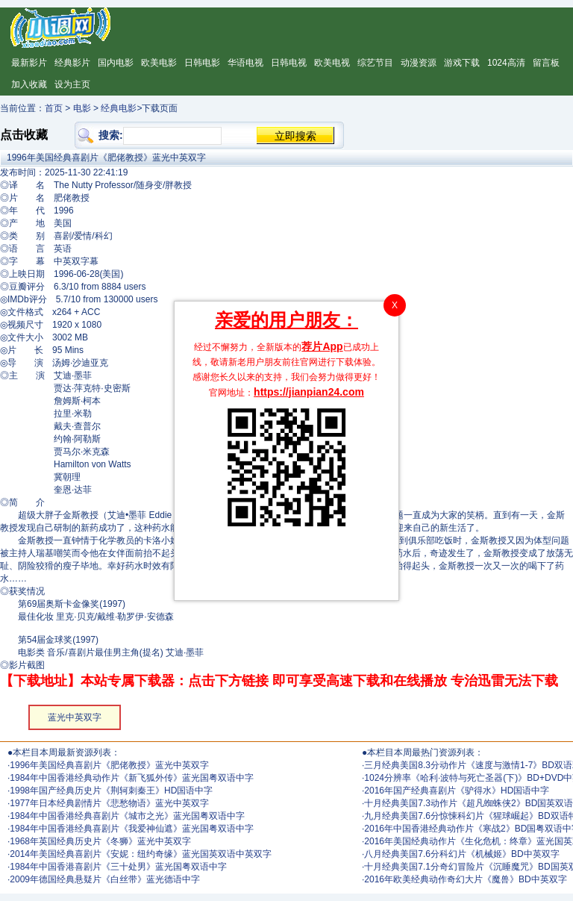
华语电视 (245, 62)
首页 (54, 108)
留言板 (546, 62)
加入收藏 (29, 84)
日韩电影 (202, 62)
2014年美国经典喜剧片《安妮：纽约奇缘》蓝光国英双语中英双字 (141, 854)
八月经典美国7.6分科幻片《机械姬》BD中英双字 (461, 854)
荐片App (321, 346)
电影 (82, 108)
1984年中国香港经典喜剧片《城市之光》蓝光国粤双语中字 (127, 816)
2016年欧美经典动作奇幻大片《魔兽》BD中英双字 (465, 879)
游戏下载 (462, 62)
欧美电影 (159, 62)
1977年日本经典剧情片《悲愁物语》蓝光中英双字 (109, 803)
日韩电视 (289, 62)
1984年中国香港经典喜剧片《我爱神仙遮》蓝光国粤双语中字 (132, 828)
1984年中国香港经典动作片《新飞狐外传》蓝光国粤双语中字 (132, 778)
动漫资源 (418, 62)
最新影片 (29, 62)
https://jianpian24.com (309, 392)
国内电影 (116, 62)
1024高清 (506, 62)
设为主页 (72, 84)
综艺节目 (375, 62)
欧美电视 (332, 62)
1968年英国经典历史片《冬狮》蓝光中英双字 (100, 841)
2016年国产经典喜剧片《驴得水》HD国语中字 (456, 790)
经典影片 (72, 62)
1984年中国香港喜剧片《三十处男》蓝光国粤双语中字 (118, 866)
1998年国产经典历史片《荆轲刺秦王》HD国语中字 (111, 790)
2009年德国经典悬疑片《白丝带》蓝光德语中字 (105, 879)
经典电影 (119, 108)
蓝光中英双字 (74, 717)
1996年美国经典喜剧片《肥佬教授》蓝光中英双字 (109, 765)
